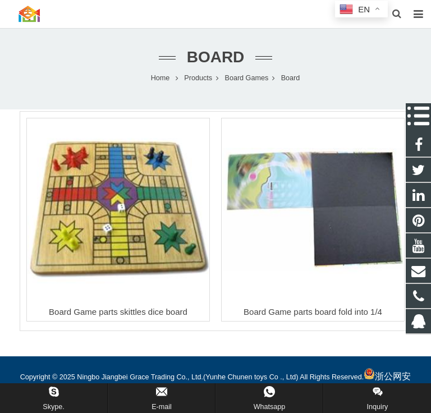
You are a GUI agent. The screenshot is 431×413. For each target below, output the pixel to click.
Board (216, 57)
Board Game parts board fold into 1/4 (313, 312)
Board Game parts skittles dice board (118, 312)
